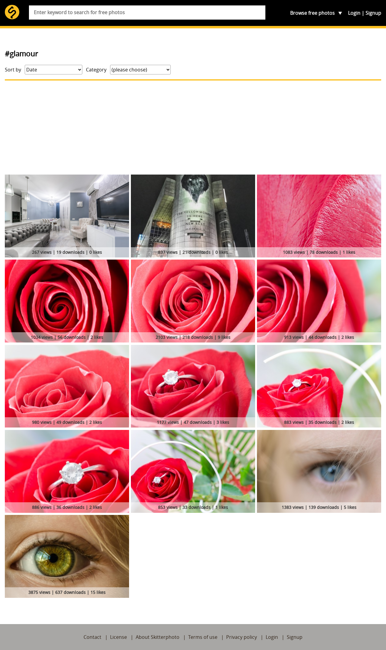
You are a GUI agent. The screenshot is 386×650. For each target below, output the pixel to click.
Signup (373, 13)
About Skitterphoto (157, 637)
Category (96, 69)
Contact (92, 637)
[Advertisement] (193, 127)
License (118, 637)
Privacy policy (241, 637)
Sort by (13, 69)
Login (354, 13)
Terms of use (202, 637)
